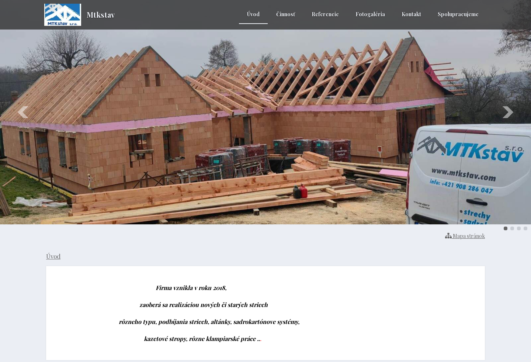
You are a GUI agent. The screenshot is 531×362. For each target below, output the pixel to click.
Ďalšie (507, 112)
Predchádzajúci (23, 112)
